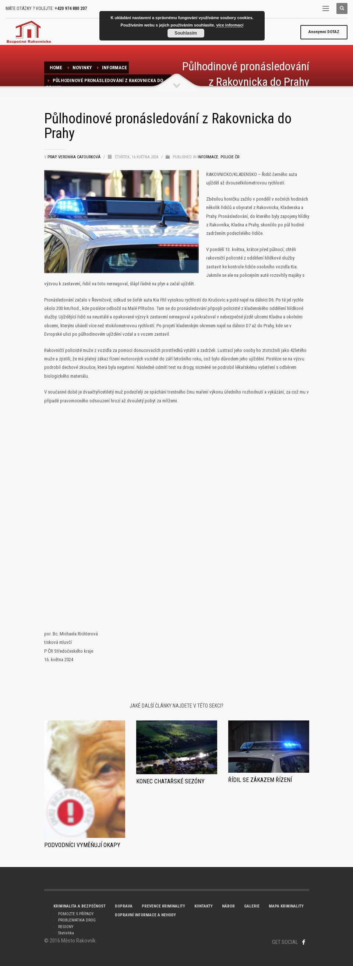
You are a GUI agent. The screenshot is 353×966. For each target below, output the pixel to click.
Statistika (66, 933)
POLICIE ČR (229, 157)
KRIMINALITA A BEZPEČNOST (79, 906)
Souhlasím (185, 33)
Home (56, 67)
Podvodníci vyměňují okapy (82, 845)
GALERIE (252, 906)
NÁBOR (228, 906)
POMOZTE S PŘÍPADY (75, 914)
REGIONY (65, 926)
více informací (229, 25)
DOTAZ (323, 31)
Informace (114, 67)
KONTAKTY (203, 906)
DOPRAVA (124, 906)
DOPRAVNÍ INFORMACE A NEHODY (145, 915)
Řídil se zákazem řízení (260, 779)
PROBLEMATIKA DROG (77, 920)
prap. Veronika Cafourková (74, 157)
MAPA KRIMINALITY (286, 906)
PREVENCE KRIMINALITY (163, 906)
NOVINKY (82, 67)
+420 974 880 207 (71, 8)
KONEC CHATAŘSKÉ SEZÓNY (170, 781)
